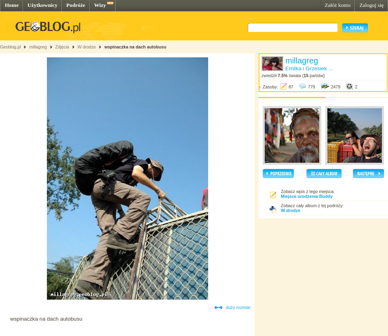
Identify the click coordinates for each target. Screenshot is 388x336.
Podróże (75, 5)
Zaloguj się (371, 5)
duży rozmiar (238, 307)
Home (12, 5)
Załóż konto (337, 5)
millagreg (37, 46)
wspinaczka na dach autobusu (135, 46)
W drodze (87, 46)
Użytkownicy (42, 5)
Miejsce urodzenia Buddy (307, 196)
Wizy (100, 5)
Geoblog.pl (10, 46)
